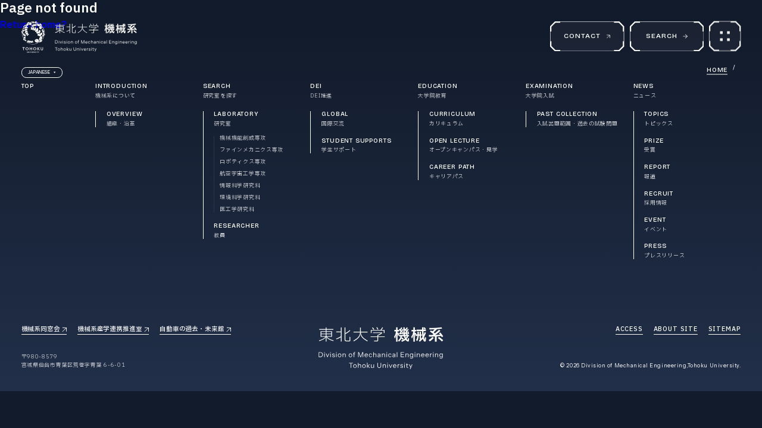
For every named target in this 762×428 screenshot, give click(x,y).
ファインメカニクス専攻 (251, 150)
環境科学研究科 (240, 198)
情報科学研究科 (240, 186)
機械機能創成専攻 (243, 138)
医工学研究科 (237, 210)
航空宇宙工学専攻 (243, 174)
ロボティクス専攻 (243, 162)
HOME (717, 70)
